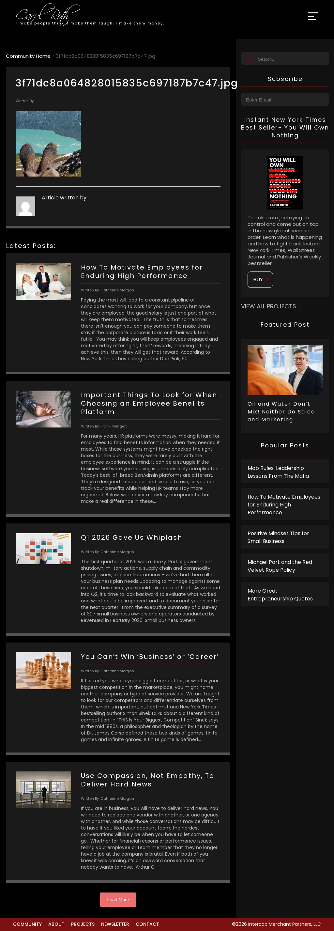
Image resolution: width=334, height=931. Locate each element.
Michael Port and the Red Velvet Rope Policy (280, 566)
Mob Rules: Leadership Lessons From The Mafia (278, 472)
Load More (118, 899)
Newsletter (115, 924)
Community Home (28, 56)
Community (27, 924)
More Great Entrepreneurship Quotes (280, 594)
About (56, 924)
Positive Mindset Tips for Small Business (278, 537)
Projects (83, 924)
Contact (147, 924)
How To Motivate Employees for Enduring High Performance (284, 504)
